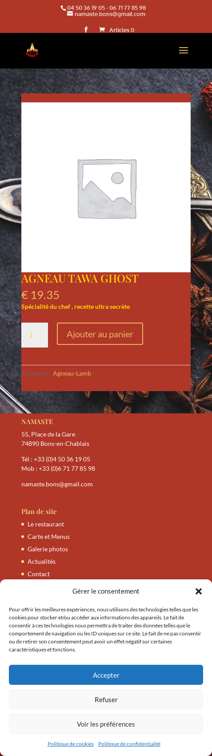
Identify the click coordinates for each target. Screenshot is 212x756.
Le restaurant (46, 524)
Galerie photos (48, 549)
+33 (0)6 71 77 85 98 (67, 468)
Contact (39, 574)
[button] (198, 591)
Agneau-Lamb (72, 373)
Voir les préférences (106, 724)
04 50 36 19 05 (86, 7)
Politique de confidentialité (129, 743)
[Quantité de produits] (34, 335)
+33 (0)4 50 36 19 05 (62, 459)
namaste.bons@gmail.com (57, 484)
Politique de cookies (71, 743)
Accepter (106, 675)
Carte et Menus (49, 536)
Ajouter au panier (100, 333)
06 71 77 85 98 (127, 7)
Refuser (106, 699)
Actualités (42, 561)
